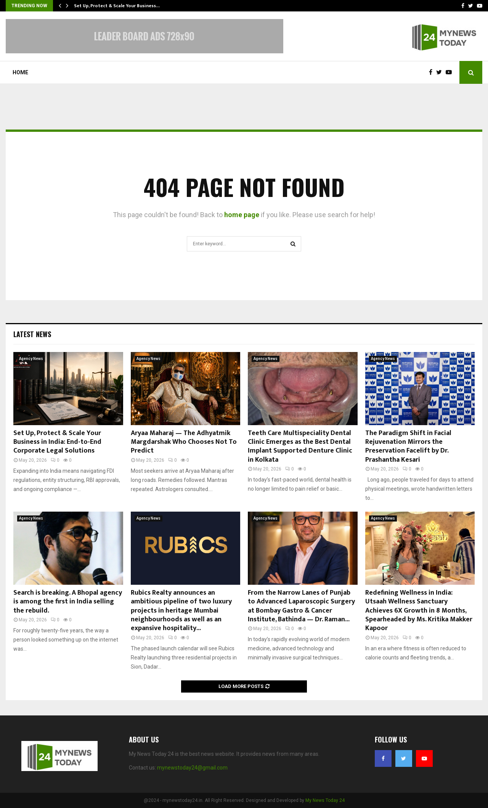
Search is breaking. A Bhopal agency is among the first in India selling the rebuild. (67, 601)
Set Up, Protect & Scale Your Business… (117, 6)
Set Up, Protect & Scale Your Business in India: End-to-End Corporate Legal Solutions (57, 442)
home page (241, 215)
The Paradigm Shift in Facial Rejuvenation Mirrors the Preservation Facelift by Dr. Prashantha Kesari (408, 446)
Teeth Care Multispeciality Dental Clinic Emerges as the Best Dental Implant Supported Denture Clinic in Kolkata (300, 446)
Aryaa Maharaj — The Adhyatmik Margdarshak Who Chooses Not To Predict (184, 442)
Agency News (31, 359)
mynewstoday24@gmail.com (192, 768)
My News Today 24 (325, 800)
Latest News (32, 334)
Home (20, 72)
